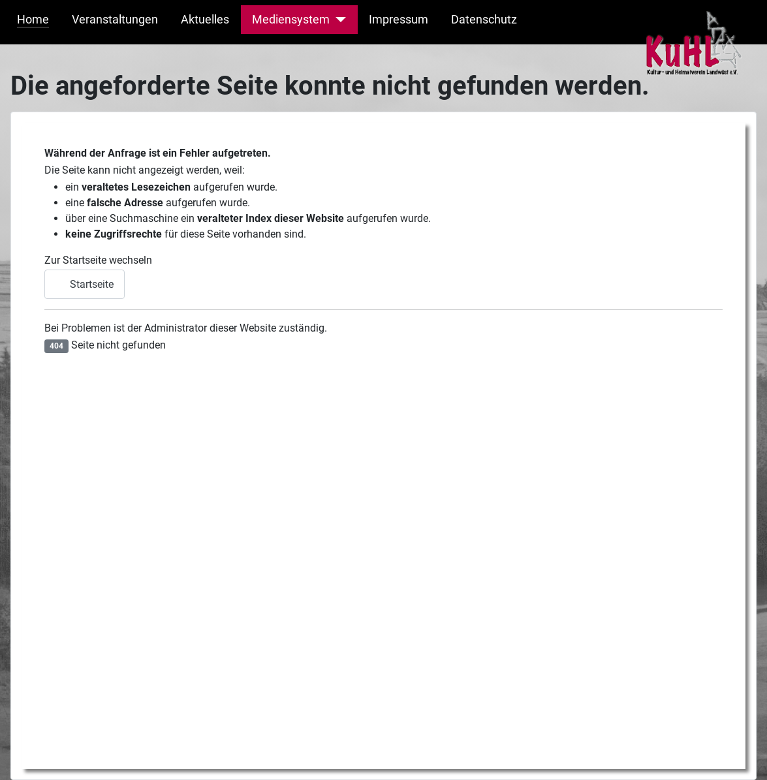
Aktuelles (205, 19)
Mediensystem (291, 19)
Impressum (398, 19)
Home (33, 19)
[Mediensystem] (338, 19)
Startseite (84, 284)
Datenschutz (484, 19)
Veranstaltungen (115, 19)
